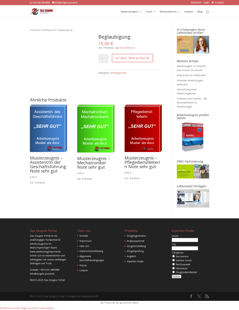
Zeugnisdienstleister (186, 272)
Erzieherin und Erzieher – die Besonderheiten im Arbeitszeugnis (192, 102)
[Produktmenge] (103, 58)
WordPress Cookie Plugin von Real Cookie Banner (27, 308)
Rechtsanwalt (183, 264)
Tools (149, 11)
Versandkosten (127, 47)
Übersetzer (181, 268)
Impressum (196, 2)
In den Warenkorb (132, 58)
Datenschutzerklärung (91, 251)
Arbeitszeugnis (129, 11)
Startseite (35, 29)
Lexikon (188, 11)
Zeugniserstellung (136, 246)
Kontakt (84, 235)
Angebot (131, 256)
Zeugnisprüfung (135, 251)
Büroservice (182, 256)
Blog (199, 11)
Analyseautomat (135, 240)
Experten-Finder (135, 261)
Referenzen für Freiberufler (191, 75)
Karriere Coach (183, 260)
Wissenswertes (168, 11)
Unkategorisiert (49, 29)
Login (206, 2)
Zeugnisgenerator (136, 235)
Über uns (84, 246)
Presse (83, 265)
